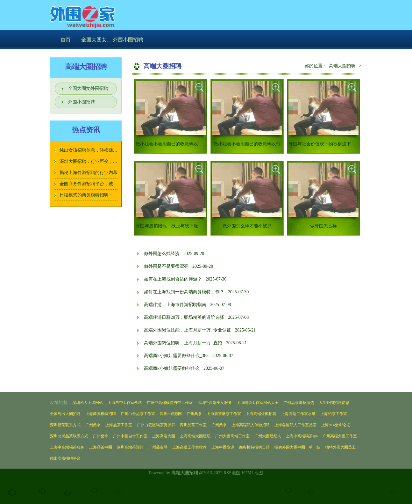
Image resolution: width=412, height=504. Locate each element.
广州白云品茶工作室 (138, 414)
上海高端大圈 (163, 436)
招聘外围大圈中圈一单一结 (297, 447)
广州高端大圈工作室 (340, 436)
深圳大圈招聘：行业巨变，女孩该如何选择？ (104, 161)
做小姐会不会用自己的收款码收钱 (247, 144)
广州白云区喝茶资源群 (156, 425)
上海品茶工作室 (118, 425)
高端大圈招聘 (342, 65)
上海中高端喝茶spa (302, 436)
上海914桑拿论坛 (335, 425)
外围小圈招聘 (128, 39)
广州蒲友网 (157, 447)
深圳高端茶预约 (130, 447)
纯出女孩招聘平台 (65, 458)
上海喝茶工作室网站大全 (258, 402)
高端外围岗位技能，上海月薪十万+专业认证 (187, 330)
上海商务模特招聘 (100, 414)
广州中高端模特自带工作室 (170, 402)
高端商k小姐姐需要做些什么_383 (176, 355)
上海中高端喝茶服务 (67, 447)
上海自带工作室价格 (125, 402)
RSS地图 (232, 473)
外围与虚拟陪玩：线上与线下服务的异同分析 (180, 225)
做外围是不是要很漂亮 (166, 266)
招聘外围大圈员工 (340, 447)
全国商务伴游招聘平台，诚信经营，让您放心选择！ (111, 183)
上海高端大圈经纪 (195, 436)
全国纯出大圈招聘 (65, 414)
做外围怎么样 (323, 225)
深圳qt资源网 (171, 414)
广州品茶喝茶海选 (298, 402)
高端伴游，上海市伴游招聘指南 (175, 304)
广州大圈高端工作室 (232, 436)
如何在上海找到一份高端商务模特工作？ (184, 291)
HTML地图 (252, 473)
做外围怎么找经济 (162, 253)
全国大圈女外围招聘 (96, 39)
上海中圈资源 (222, 447)
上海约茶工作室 (333, 414)
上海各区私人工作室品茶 (295, 425)
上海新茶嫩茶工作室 (224, 414)
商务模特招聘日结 (254, 447)
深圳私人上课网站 (87, 402)
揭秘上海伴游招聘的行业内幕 (88, 172)
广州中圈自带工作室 (130, 436)
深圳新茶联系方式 (65, 425)
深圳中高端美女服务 (214, 402)
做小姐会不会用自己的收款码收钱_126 (173, 144)
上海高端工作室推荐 (189, 447)
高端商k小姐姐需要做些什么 (172, 368)
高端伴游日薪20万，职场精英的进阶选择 (184, 317)
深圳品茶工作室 (193, 425)
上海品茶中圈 (100, 447)
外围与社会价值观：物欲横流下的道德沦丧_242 (335, 144)
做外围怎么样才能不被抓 (247, 225)
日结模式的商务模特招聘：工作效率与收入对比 (106, 195)
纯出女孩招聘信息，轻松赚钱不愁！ (95, 150)
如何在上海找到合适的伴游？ (173, 279)
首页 (65, 39)
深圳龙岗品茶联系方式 (69, 436)
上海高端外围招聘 (261, 414)
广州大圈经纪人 (267, 436)
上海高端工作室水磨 (298, 414)
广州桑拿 (194, 414)
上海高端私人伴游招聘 (250, 425)
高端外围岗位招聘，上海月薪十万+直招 (183, 342)
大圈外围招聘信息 (334, 402)
